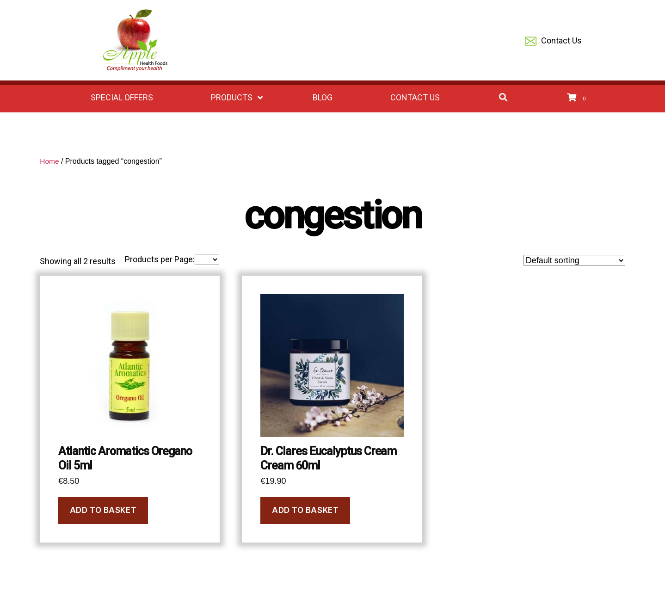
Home (50, 161)
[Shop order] (574, 260)
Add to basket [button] (103, 510)
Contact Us (553, 41)
